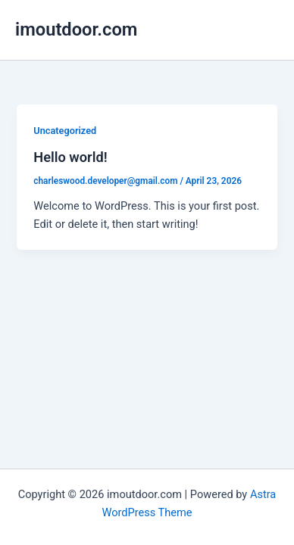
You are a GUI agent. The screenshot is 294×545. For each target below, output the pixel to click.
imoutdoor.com (76, 29)
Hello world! (70, 157)
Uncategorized (64, 130)
